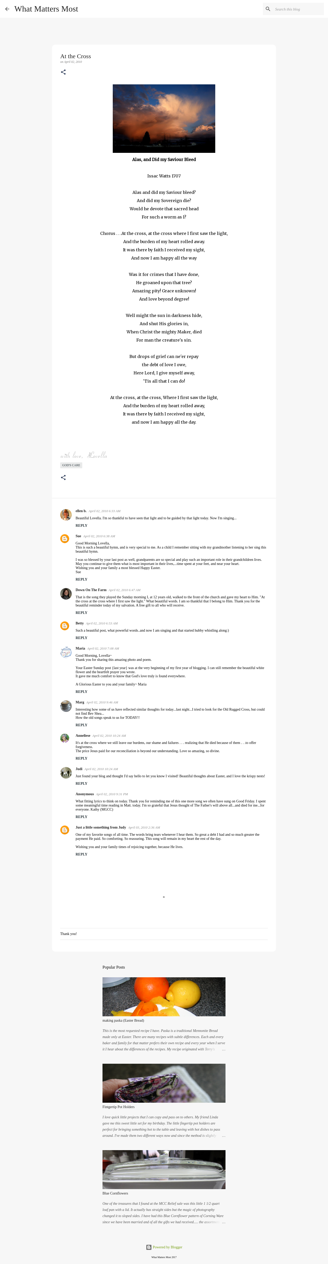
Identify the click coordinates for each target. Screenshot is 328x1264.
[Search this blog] (297, 9)
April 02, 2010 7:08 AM (103, 648)
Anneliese (83, 736)
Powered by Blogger (164, 1247)
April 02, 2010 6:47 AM (124, 590)
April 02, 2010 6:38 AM (99, 536)
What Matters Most (46, 8)
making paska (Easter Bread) (123, 1020)
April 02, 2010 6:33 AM (104, 511)
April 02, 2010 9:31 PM (112, 794)
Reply (81, 526)
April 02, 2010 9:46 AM (102, 702)
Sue (78, 536)
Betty (80, 623)
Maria (80, 648)
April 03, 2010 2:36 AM (144, 827)
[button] (63, 72)
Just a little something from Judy (101, 827)
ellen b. (81, 511)
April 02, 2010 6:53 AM (102, 623)
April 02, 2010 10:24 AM (109, 736)
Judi (79, 769)
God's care (71, 465)
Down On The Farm (91, 590)
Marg (80, 702)
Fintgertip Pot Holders (118, 1107)
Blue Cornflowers (115, 1193)
